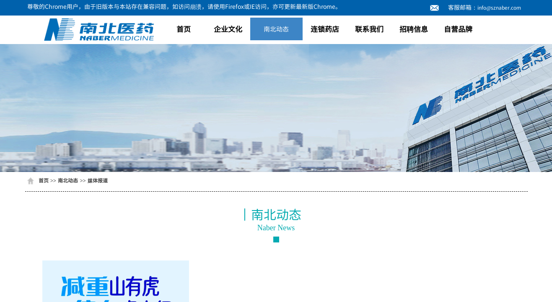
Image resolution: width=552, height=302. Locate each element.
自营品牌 (458, 28)
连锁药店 (325, 28)
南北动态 (276, 28)
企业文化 (228, 28)
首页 (183, 28)
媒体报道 (98, 180)
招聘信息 (413, 28)
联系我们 (369, 28)
